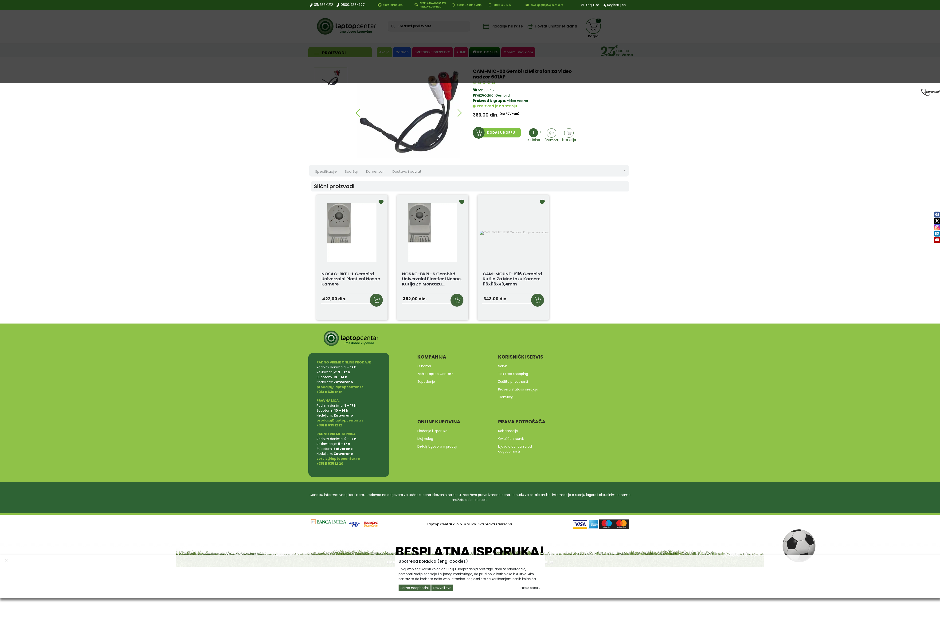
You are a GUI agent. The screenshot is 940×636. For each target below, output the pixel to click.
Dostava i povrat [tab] (407, 171)
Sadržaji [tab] (351, 171)
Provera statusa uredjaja (518, 389)
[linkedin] (937, 234)
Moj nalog (425, 438)
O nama (424, 366)
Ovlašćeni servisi (511, 438)
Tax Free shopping (513, 373)
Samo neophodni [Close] (414, 587)
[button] (358, 113)
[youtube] (937, 240)
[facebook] (937, 215)
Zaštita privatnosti (513, 381)
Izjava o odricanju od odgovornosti (515, 449)
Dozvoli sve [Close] (442, 587)
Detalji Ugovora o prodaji (437, 446)
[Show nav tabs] (625, 170)
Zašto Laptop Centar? (435, 373)
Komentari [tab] (375, 171)
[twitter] (937, 221)
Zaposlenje (426, 381)
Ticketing (505, 397)
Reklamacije (508, 431)
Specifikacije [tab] (326, 171)
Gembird (502, 95)
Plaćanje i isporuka (432, 431)
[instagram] (937, 227)
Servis (503, 366)
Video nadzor (517, 100)
